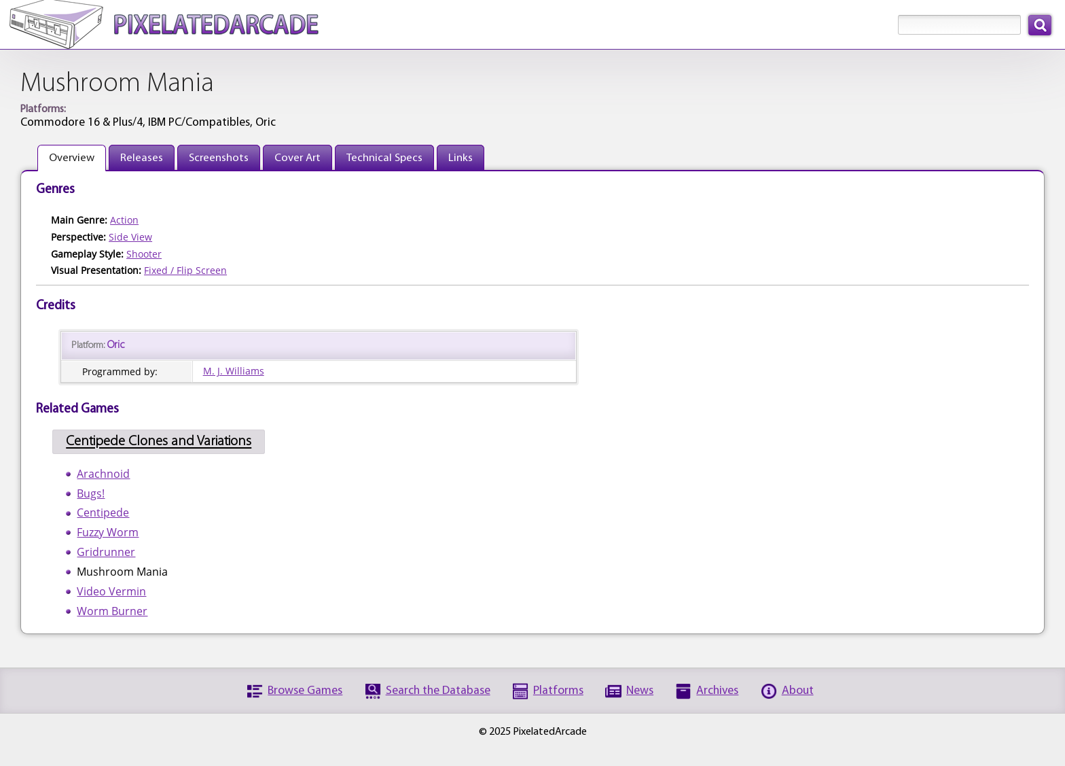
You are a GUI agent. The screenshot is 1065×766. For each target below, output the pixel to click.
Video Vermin (111, 591)
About (798, 691)
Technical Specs (384, 158)
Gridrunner (106, 551)
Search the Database (438, 691)
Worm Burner (112, 611)
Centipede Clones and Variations (158, 442)
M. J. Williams (233, 370)
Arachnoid (103, 473)
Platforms (558, 691)
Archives (717, 691)
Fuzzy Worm (108, 532)
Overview (71, 158)
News (639, 691)
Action (124, 219)
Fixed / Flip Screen (185, 270)
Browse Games (305, 691)
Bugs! (91, 493)
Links (460, 158)
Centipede (103, 512)
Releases (141, 158)
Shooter (144, 253)
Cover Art (297, 158)
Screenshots (219, 158)
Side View (130, 236)
